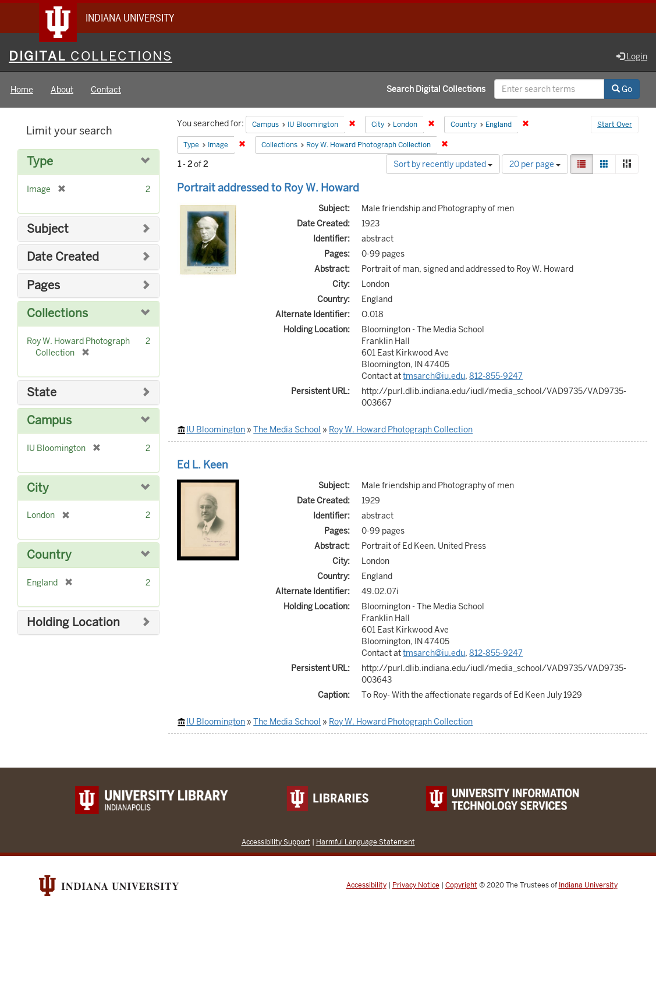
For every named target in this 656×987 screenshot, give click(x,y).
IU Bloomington (215, 429)
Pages (43, 285)
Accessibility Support (276, 841)
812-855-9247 (496, 376)
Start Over (614, 124)
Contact (106, 89)
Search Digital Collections (435, 89)
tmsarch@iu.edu (434, 376)
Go (622, 89)
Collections (57, 313)
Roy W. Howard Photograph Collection (401, 429)
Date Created (63, 257)
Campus (49, 420)
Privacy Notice (415, 885)
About (62, 89)
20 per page (535, 164)
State (41, 392)
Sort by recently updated (442, 164)
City (38, 488)
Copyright (461, 885)
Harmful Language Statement (365, 841)
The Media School (287, 429)
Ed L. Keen (202, 464)
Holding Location (73, 622)
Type (40, 161)
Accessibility (366, 885)
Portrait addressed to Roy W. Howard (268, 187)
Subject (48, 229)
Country (49, 555)
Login (631, 56)
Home (21, 89)
